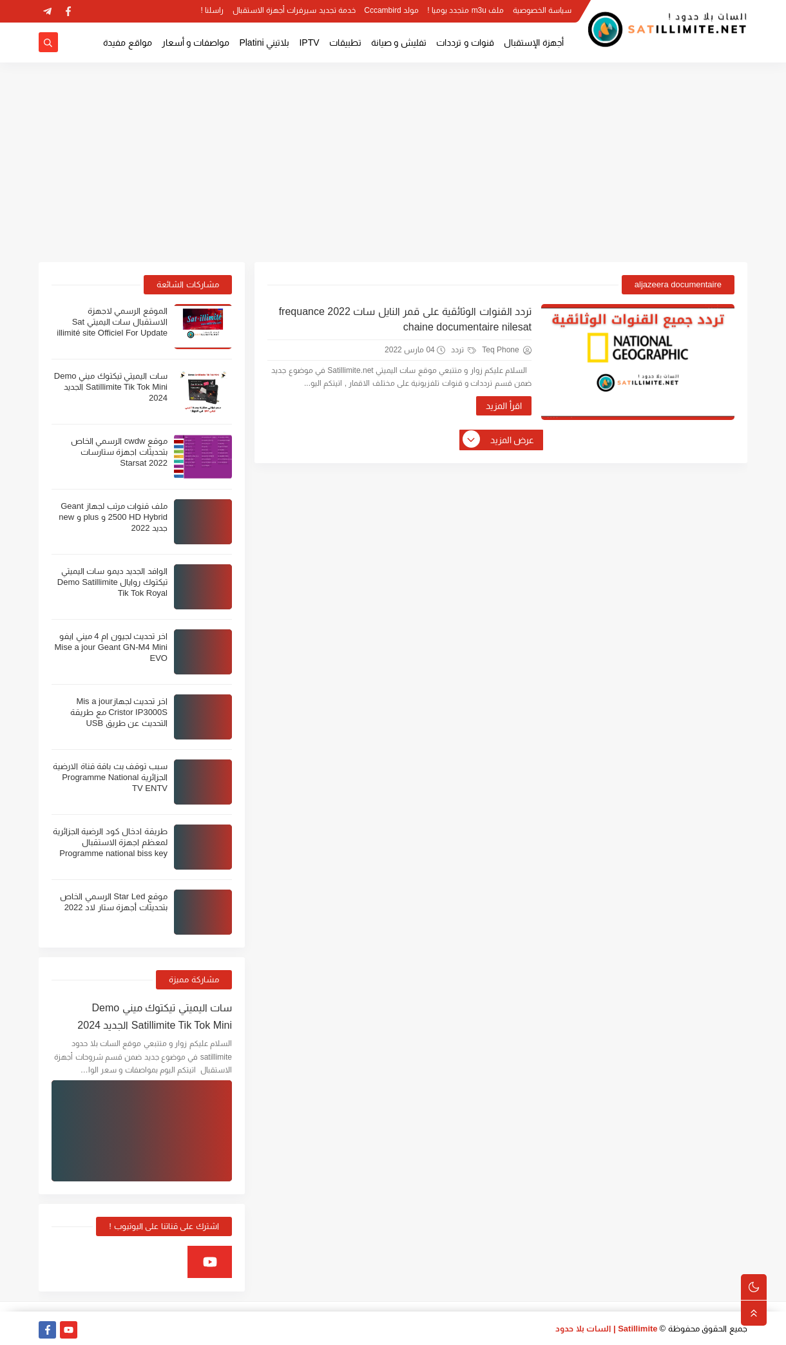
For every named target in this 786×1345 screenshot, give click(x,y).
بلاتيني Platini (264, 42)
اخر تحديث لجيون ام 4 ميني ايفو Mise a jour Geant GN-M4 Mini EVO (111, 647)
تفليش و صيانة (399, 42)
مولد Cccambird (391, 10)
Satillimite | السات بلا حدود (606, 1328)
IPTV (309, 42)
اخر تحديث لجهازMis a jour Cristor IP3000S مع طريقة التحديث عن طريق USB (119, 712)
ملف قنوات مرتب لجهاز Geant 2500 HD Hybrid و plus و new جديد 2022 (113, 517)
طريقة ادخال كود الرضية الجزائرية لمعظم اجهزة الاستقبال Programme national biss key (110, 842)
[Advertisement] (393, 162)
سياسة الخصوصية (542, 10)
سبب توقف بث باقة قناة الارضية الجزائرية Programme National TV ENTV (110, 777)
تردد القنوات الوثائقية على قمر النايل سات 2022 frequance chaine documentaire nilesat (405, 319)
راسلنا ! (212, 10)
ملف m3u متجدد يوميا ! (465, 10)
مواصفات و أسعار (196, 42)
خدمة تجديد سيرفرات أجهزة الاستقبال (294, 10)
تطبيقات (345, 42)
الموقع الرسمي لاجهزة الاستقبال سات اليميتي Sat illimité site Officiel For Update (112, 322)
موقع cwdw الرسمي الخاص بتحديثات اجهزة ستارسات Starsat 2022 (119, 452)
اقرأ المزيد (504, 406)
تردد (463, 349)
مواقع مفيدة (127, 42)
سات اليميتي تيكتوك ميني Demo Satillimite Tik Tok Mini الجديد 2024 (111, 387)
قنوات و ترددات (465, 42)
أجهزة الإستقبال (534, 42)
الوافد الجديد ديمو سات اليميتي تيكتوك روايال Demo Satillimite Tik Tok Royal (112, 582)
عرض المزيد (499, 440)
